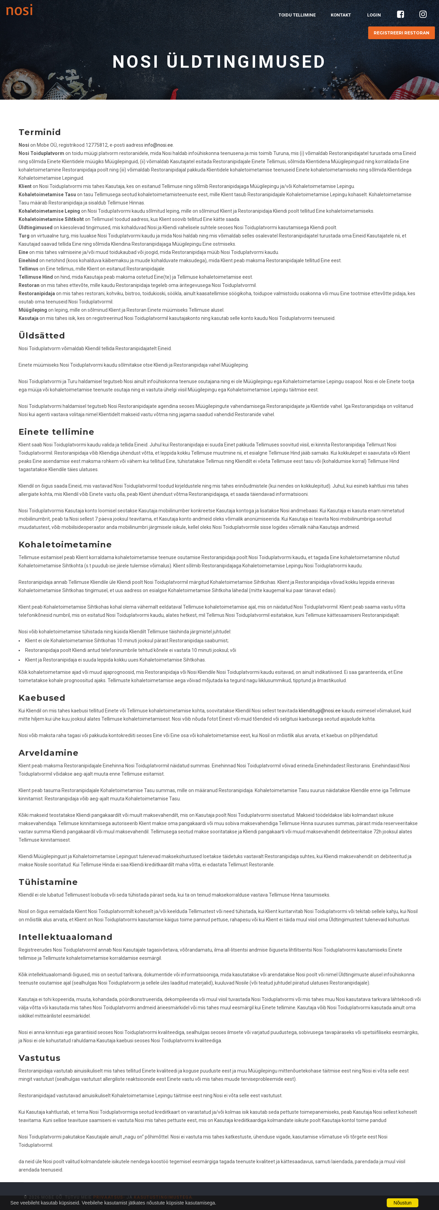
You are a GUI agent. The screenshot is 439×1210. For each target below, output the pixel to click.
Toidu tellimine (297, 15)
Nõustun (402, 1203)
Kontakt (341, 15)
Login (374, 15)
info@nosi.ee (158, 145)
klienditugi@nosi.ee (320, 710)
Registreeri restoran (401, 32)
